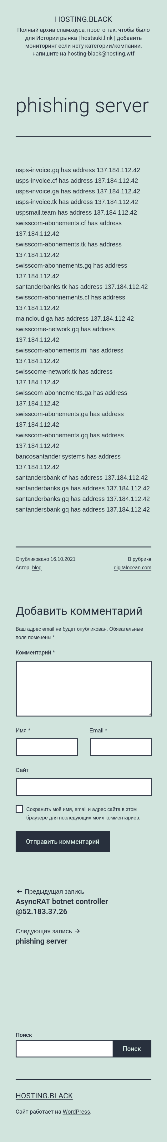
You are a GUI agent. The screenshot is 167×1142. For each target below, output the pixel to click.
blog (37, 567)
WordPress (76, 1111)
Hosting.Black (83, 19)
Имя (23, 730)
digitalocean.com (132, 567)
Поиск (24, 1035)
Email (98, 730)
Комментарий (35, 652)
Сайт (22, 770)
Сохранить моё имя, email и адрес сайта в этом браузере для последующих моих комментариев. (83, 813)
